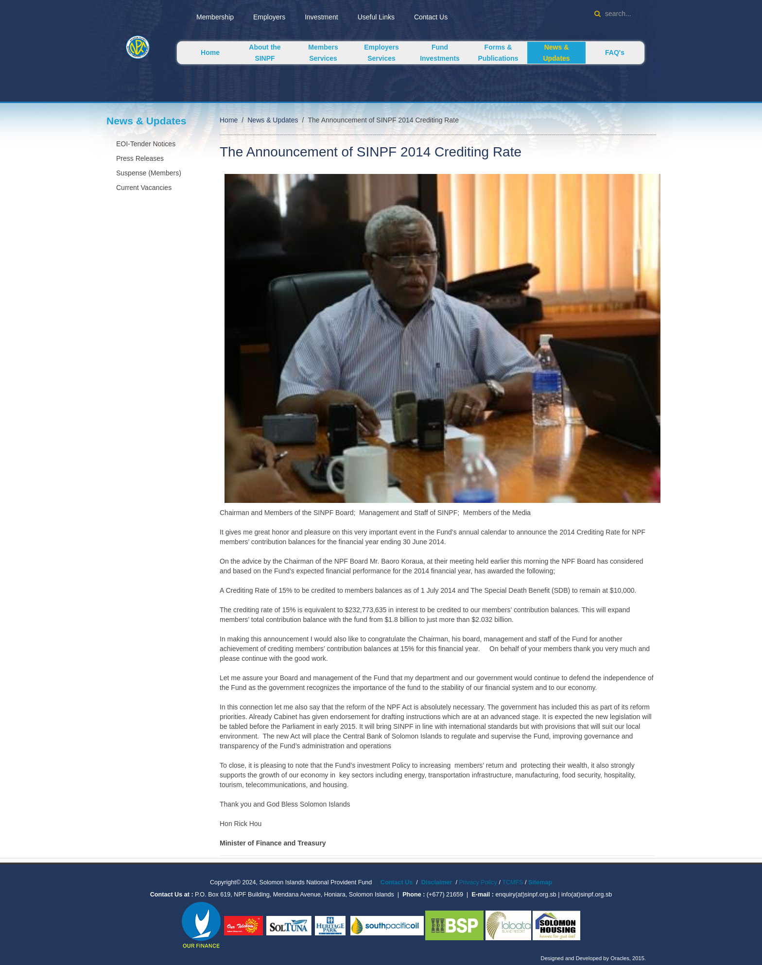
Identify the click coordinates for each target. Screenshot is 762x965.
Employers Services (381, 52)
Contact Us (431, 17)
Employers (269, 17)
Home (210, 52)
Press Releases (140, 158)
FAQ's (614, 52)
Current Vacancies (144, 187)
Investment (321, 17)
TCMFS (513, 882)
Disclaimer (436, 882)
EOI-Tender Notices (145, 144)
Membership (215, 17)
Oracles (619, 958)
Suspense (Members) (148, 173)
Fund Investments (440, 52)
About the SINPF (264, 52)
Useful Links (376, 17)
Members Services (323, 52)
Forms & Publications (498, 52)
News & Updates (556, 52)
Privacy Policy (478, 882)
